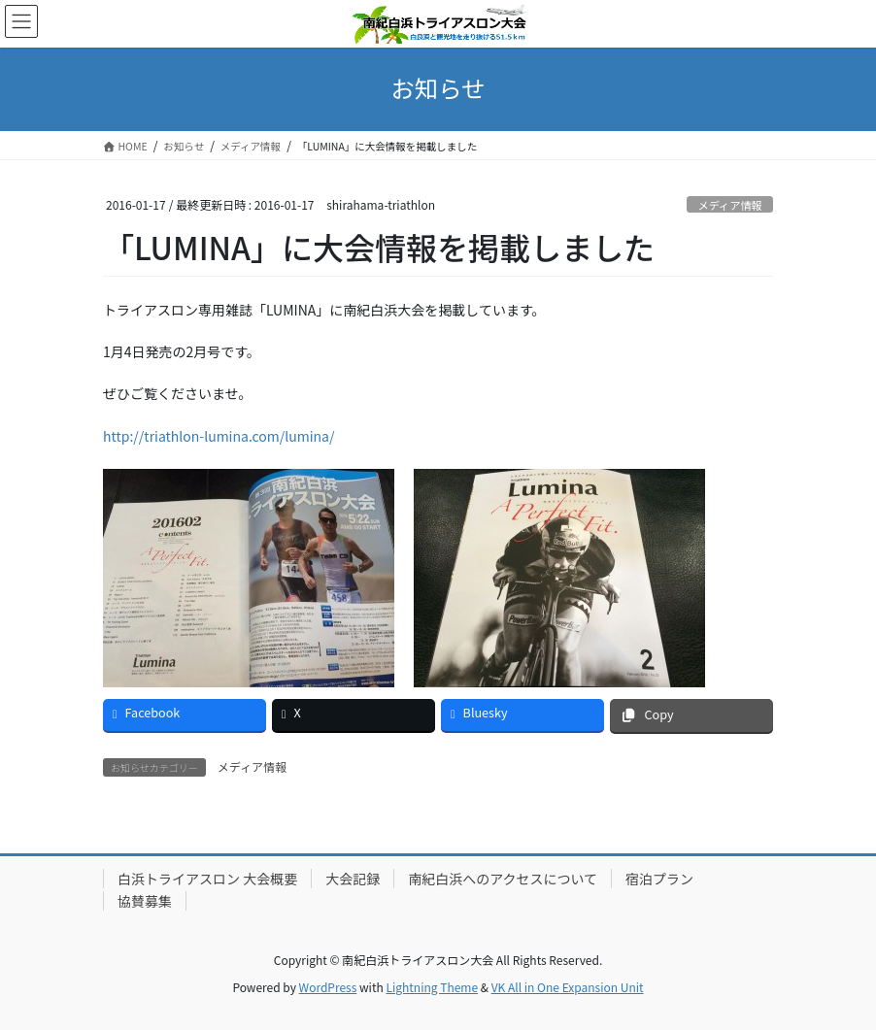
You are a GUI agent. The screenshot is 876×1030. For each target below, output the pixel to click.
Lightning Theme (432, 987)
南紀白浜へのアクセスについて (502, 878)
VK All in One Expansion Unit (567, 987)
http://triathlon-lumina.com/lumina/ (218, 436)
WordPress (328, 987)
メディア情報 (729, 205)
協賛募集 (145, 901)
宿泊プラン (659, 878)
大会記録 (352, 878)
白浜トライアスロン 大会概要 (207, 878)
